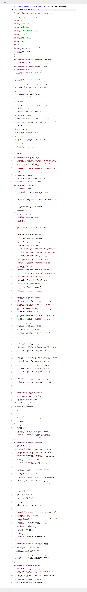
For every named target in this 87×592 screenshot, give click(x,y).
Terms (15, 590)
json (85, 589)
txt (81, 589)
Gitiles (8, 590)
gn (12, 6)
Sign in (84, 2)
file (38, 9)
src (46, 6)
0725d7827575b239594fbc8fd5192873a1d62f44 (29, 6)
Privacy (11, 590)
